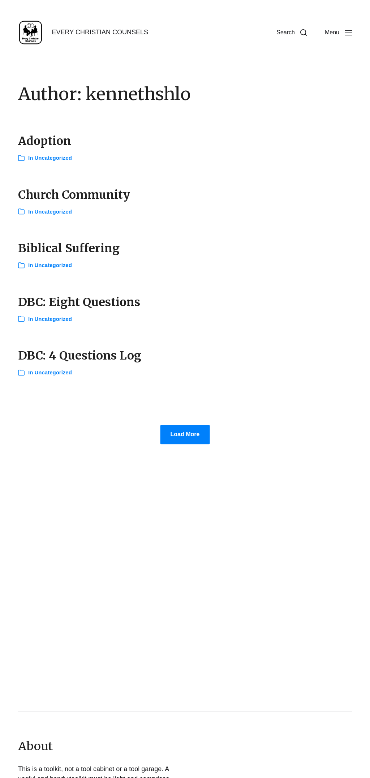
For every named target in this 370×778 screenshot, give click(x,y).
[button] (291, 32)
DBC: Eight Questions (79, 302)
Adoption (44, 141)
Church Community (74, 195)
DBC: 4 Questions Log (79, 355)
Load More (185, 434)
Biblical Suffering (69, 248)
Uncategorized (53, 158)
